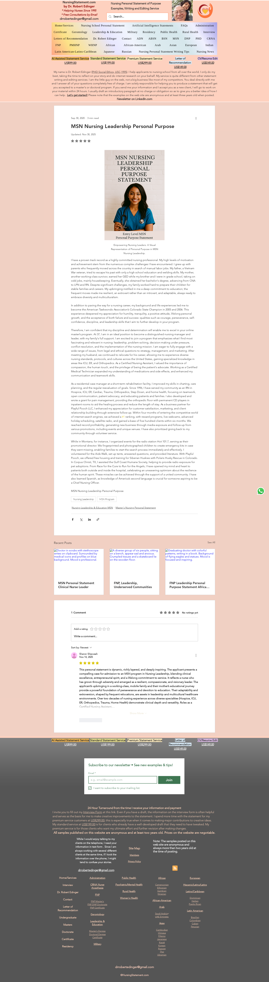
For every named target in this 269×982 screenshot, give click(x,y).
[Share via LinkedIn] (89, 519)
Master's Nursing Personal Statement (136, 507)
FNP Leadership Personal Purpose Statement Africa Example (187, 585)
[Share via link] (98, 519)
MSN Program (106, 499)
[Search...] (137, 16)
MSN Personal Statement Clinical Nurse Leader (76, 585)
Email (92, 773)
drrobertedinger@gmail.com (79, 19)
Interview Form (92, 812)
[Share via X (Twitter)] (81, 519)
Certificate (97, 937)
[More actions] (196, 118)
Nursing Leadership (83, 499)
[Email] (122, 779)
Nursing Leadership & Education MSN (92, 507)
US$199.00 (88, 824)
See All (211, 542)
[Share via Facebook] (72, 519)
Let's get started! (77, 95)
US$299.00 (97, 820)
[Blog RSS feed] (175, 868)
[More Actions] (196, 655)
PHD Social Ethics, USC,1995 (109, 72)
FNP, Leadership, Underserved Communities (133, 585)
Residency (67, 946)
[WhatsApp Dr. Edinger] (261, 491)
